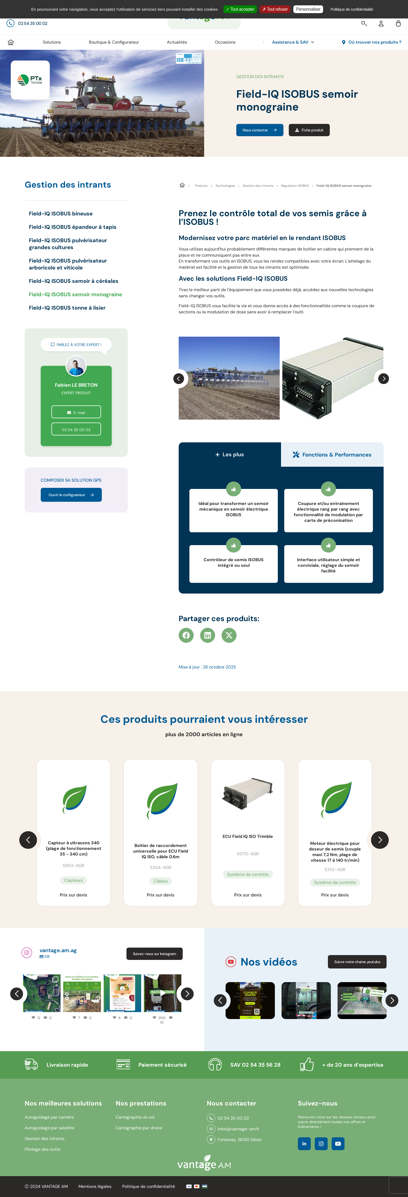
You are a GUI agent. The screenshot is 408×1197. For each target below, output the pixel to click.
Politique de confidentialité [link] (352, 9)
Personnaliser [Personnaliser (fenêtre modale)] (308, 9)
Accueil (10, 42)
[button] (178, 378)
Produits (201, 186)
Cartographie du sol (135, 1117)
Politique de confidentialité (148, 1186)
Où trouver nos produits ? (375, 42)
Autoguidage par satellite (49, 1128)
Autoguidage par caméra (49, 1117)
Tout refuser (275, 9)
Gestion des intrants (258, 186)
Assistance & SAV (293, 42)
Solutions (52, 42)
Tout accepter (240, 9)
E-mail (76, 412)
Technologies (225, 186)
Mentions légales (94, 1186)
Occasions (225, 42)
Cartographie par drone (139, 1128)
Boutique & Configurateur (114, 42)
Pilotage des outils (43, 1149)
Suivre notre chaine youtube (357, 961)
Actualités (177, 42)
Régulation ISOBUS (295, 186)
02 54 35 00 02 (76, 429)
